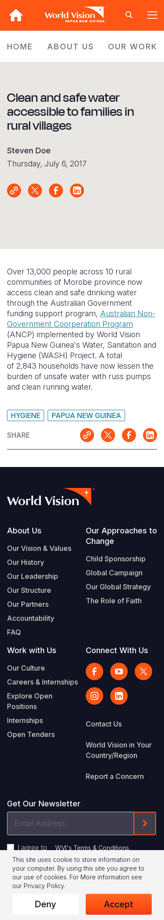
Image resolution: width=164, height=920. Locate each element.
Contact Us (104, 723)
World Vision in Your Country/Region (119, 750)
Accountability (30, 618)
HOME (20, 46)
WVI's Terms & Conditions (92, 847)
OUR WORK (132, 46)
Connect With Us (117, 650)
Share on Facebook (56, 190)
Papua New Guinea (86, 415)
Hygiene (25, 415)
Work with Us (31, 650)
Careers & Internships (42, 682)
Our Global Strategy (118, 586)
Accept (118, 904)
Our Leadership (32, 576)
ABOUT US (70, 46)
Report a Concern (115, 776)
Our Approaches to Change (121, 536)
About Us (24, 530)
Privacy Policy (44, 885)
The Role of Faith (114, 600)
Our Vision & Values (39, 548)
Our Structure (29, 590)
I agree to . (73, 847)
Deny (45, 904)
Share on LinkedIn (77, 190)
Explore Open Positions (29, 701)
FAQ (14, 632)
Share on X (35, 190)
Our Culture (26, 668)
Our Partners (28, 604)
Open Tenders (31, 734)
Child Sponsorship (116, 558)
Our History (25, 562)
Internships (25, 720)
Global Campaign (114, 572)
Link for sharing (14, 190)
